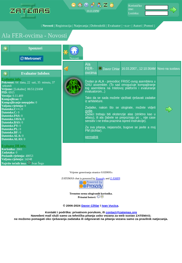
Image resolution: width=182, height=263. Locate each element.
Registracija (64, 25)
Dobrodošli (98, 25)
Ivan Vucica (110, 205)
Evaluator (114, 25)
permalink (91, 137)
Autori (137, 25)
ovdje (88, 111)
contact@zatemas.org (121, 212)
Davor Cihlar (90, 205)
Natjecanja (81, 25)
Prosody (100, 178)
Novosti (47, 25)
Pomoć (149, 25)
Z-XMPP (115, 178)
